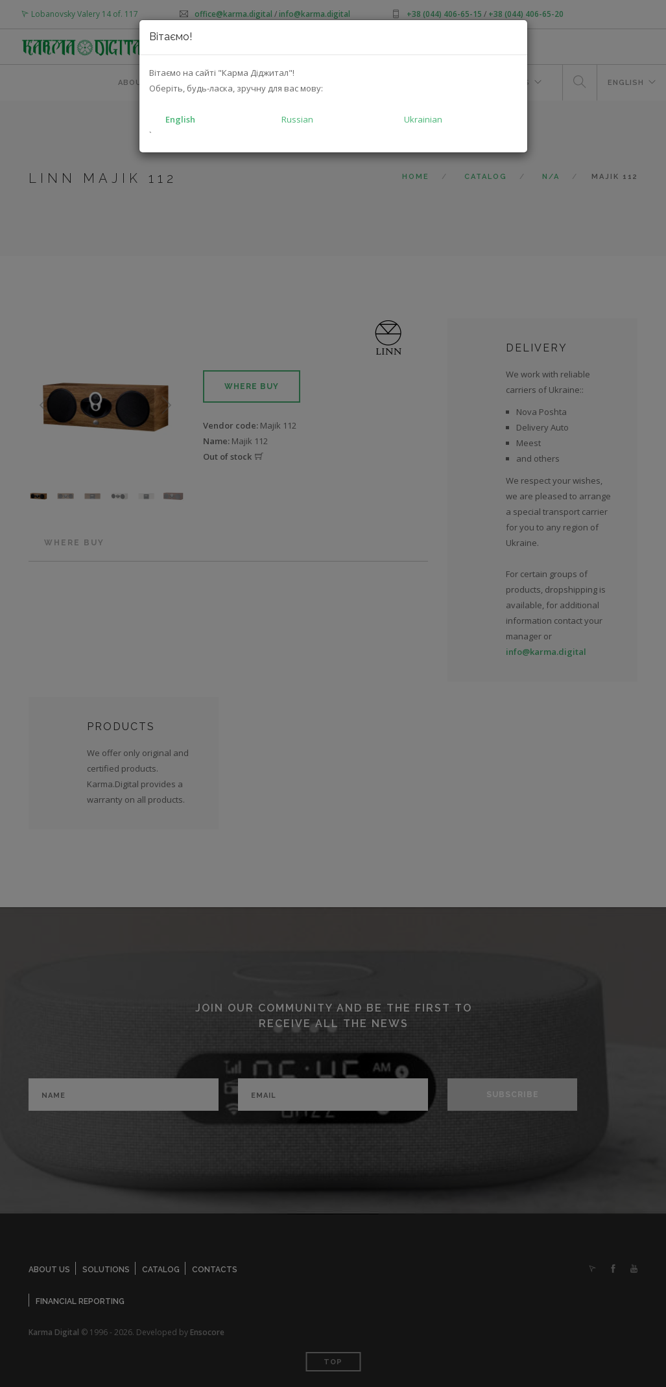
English (180, 119)
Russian (297, 119)
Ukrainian (423, 119)
